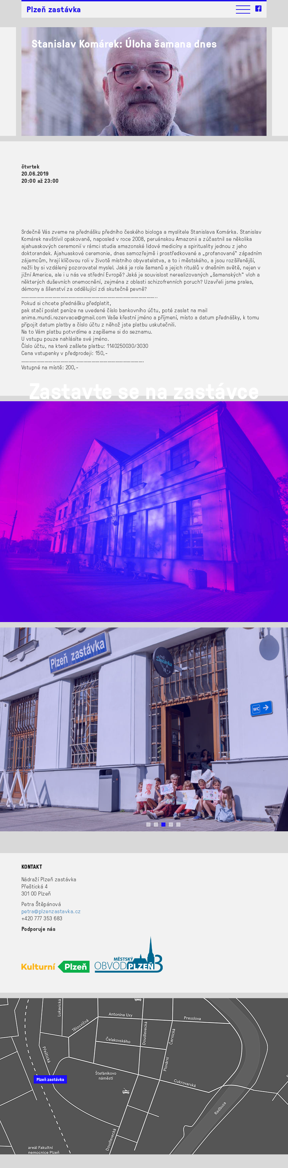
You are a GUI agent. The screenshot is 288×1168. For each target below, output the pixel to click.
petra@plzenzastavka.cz (51, 911)
